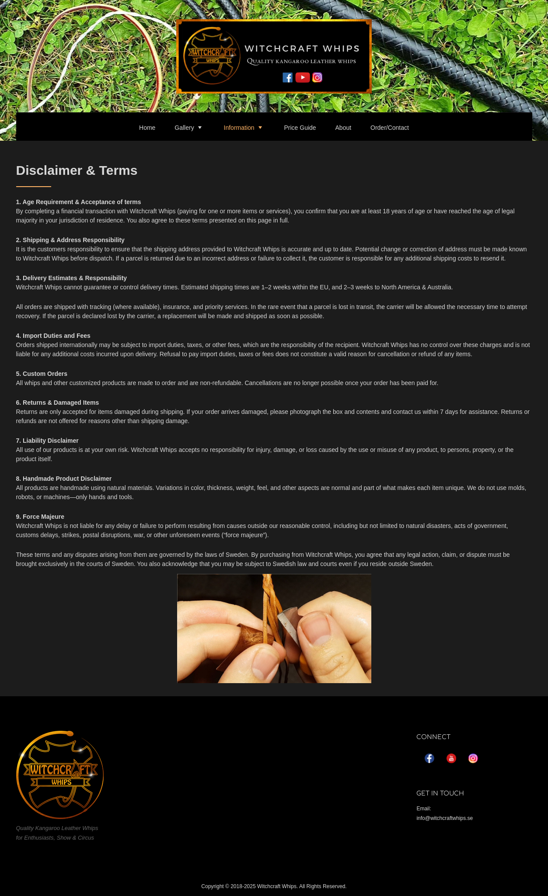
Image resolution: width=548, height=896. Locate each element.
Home (147, 127)
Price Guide (300, 127)
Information (239, 127)
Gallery (184, 127)
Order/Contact (389, 127)
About (343, 127)
